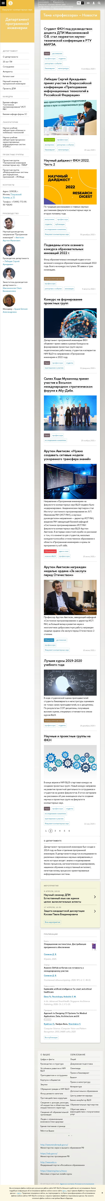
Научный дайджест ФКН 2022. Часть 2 (66, 162)
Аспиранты (8, 71)
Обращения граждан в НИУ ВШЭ (54, 1089)
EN (82, 3)
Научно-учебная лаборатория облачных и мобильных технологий (14, 130)
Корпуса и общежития (50, 1080)
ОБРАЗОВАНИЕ (77, 1054)
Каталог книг (8, 76)
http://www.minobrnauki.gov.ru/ (54, 1144)
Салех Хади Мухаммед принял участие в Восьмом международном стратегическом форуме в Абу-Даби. (68, 384)
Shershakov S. (74, 1024)
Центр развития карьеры (81, 1095)
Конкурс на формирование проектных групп (63, 301)
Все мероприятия (52, 922)
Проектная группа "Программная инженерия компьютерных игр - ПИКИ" (15, 162)
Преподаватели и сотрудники (53, 1075)
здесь (64, 1191)
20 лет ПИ (7, 61)
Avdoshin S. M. (69, 996)
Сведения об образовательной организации (54, 1113)
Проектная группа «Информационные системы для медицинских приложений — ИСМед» (15, 173)
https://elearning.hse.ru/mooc (53, 1171)
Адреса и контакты (67, 1184)
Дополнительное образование (84, 1091)
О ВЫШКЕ (45, 1054)
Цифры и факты (47, 1059)
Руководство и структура (51, 1063)
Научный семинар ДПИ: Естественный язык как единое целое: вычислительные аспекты (62, 898)
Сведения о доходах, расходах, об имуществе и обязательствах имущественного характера (54, 1105)
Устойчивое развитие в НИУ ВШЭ (53, 1069)
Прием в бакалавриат (79, 1073)
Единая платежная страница (52, 1126)
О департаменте (10, 56)
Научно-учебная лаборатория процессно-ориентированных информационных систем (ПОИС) (14, 142)
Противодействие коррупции (53, 1098)
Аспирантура (76, 1086)
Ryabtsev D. (49, 1024)
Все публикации (51, 1037)
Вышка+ (73, 1077)
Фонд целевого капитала (51, 1093)
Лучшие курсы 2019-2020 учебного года (63, 662)
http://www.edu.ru (48, 1162)
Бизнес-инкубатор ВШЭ (80, 1100)
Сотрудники (8, 66)
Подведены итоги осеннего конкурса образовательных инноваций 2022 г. (64, 249)
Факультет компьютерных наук (17, 9)
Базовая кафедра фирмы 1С (15, 114)
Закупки (43, 1084)
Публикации (51, 934)
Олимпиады (75, 1068)
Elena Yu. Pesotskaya (53, 996)
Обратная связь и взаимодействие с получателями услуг (85, 1111)
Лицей (73, 1059)
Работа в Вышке (47, 1130)
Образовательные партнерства (84, 1104)
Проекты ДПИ (9, 88)
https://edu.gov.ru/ (48, 1153)
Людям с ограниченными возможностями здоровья (51, 1120)
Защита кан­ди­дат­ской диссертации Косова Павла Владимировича (64, 912)
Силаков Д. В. (50, 954)
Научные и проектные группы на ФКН (67, 738)
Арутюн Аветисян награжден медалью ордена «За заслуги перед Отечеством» (65, 571)
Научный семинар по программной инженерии (14, 82)
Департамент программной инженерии (17, 23)
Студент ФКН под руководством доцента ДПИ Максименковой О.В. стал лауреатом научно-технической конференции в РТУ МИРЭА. (68, 36)
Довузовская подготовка (81, 1063)
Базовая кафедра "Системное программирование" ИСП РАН (14, 105)
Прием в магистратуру (80, 1082)
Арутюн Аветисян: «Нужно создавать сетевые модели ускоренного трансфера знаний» (67, 455)
